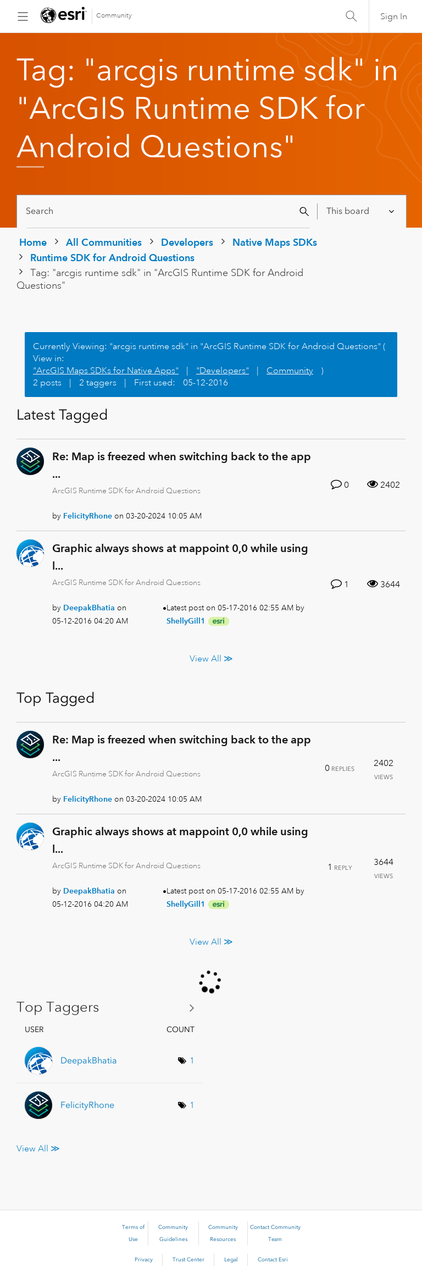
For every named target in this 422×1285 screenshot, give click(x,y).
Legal (231, 1259)
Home (33, 242)
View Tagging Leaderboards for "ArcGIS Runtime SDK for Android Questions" (109, 1008)
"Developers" (222, 370)
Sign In (393, 16)
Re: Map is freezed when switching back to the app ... (181, 465)
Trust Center (188, 1259)
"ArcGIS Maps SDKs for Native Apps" (106, 370)
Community (114, 16)
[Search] (168, 211)
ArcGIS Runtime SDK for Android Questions (126, 490)
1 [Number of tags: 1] (192, 1060)
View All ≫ (211, 658)
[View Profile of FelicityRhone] (87, 516)
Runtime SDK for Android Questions (112, 257)
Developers (187, 242)
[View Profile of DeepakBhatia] (89, 608)
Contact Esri (273, 1259)
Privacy (144, 1259)
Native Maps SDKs (274, 242)
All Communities (104, 242)
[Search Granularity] (361, 211)
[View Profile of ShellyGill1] (186, 621)
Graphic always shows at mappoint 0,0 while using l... (180, 557)
